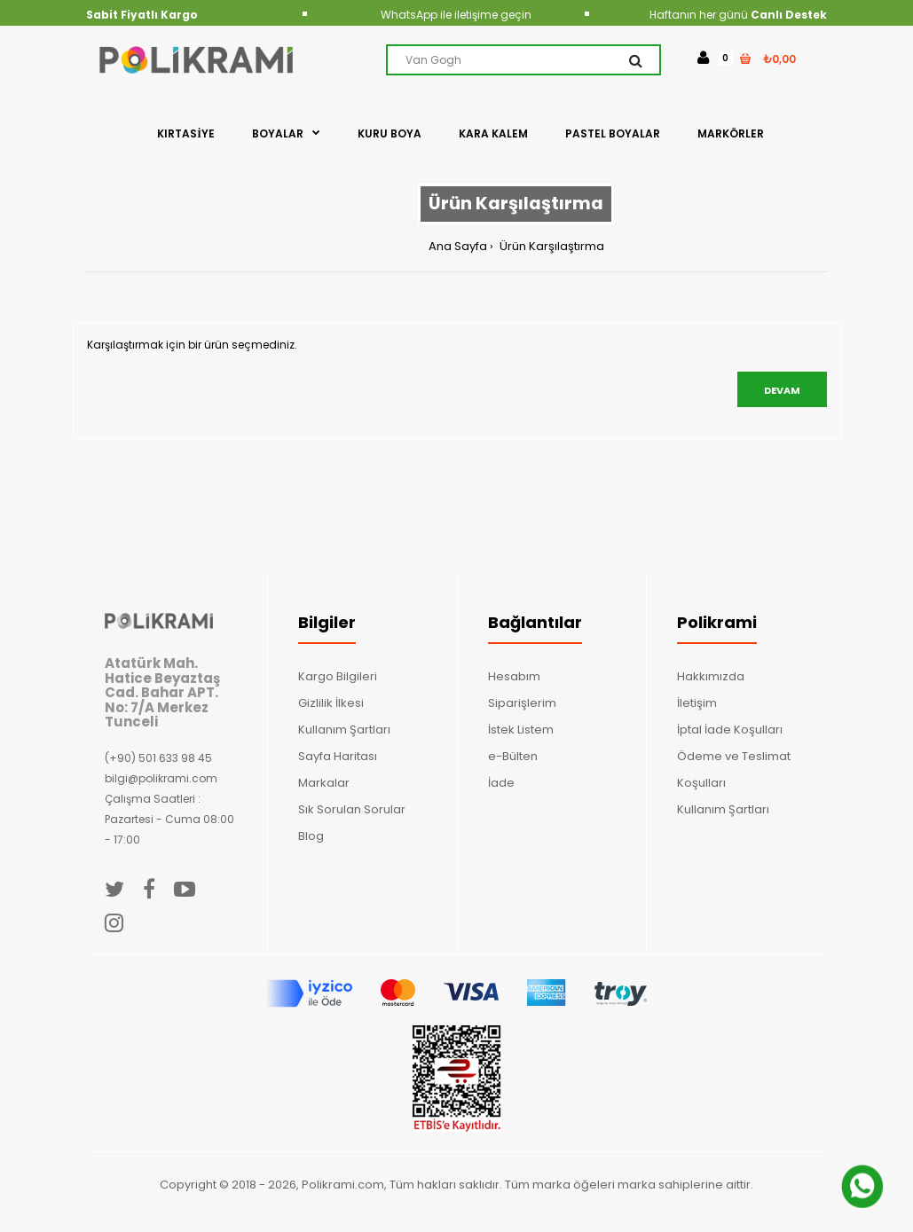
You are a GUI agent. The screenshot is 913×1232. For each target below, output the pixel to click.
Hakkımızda (710, 676)
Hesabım (514, 676)
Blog (311, 836)
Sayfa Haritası (337, 756)
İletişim (697, 702)
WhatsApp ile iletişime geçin (456, 14)
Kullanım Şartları (344, 729)
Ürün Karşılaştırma (550, 246)
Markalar (324, 782)
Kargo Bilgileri (337, 676)
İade (501, 782)
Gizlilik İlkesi (331, 702)
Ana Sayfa (458, 246)
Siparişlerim (522, 702)
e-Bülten (513, 756)
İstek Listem (521, 729)
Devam (782, 390)
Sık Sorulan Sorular (351, 809)
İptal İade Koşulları (730, 729)
